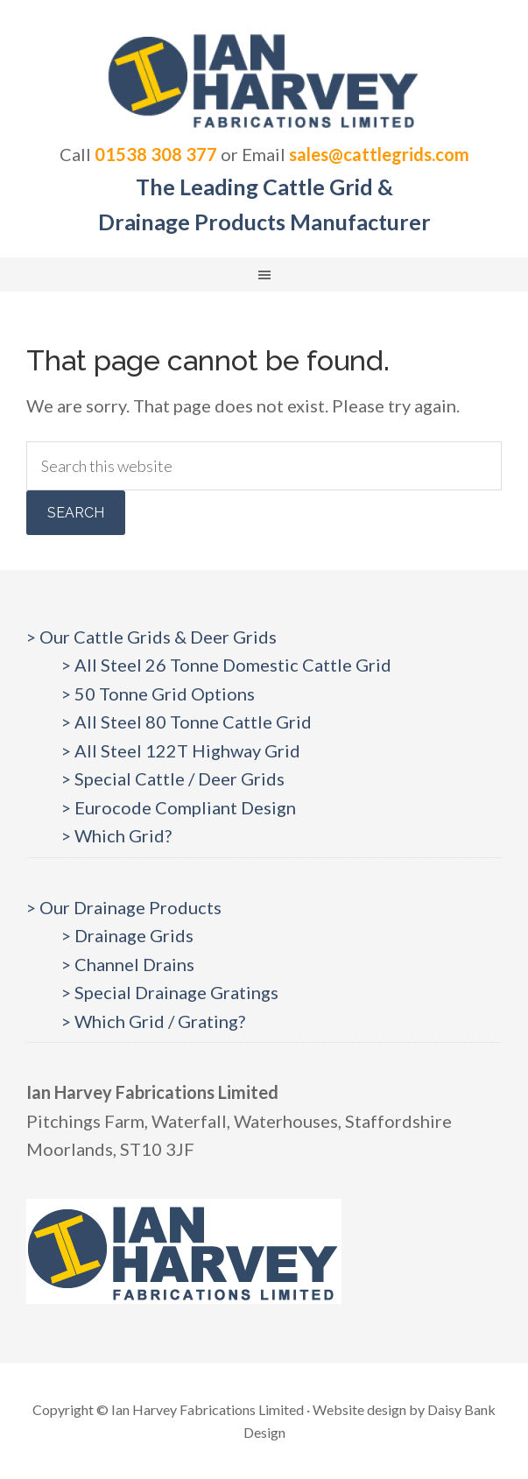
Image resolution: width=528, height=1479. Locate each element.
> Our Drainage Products (124, 907)
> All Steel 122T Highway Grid (180, 750)
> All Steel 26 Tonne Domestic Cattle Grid (226, 664)
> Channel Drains (127, 964)
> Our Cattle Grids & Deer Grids (151, 636)
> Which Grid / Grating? (153, 1021)
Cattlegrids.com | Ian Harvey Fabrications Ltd (264, 78)
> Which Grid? (116, 835)
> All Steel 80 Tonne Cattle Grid (186, 721)
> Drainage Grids (127, 935)
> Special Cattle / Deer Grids (173, 778)
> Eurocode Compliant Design (178, 807)
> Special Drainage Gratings (169, 992)
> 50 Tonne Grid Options (158, 693)
